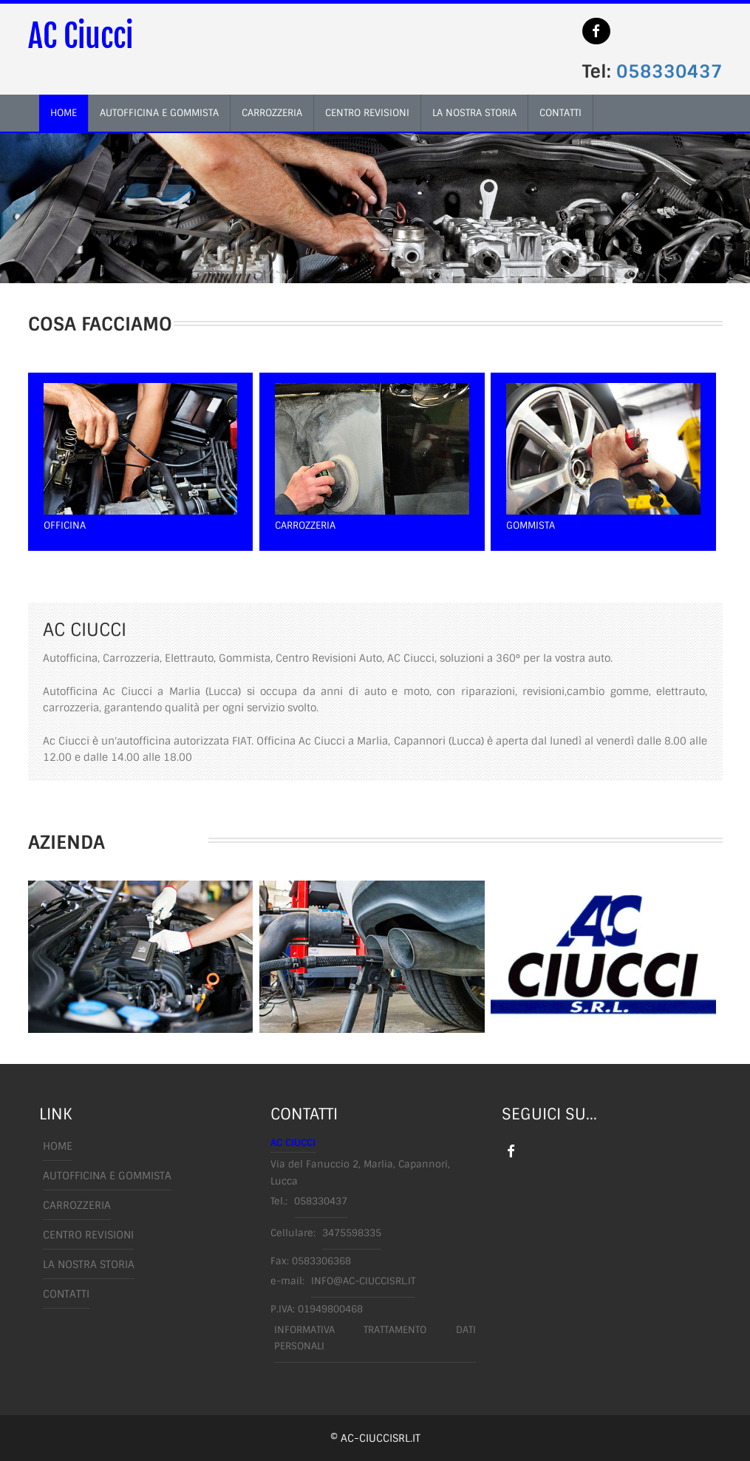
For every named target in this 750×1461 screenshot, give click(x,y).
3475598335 (351, 1233)
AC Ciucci (80, 36)
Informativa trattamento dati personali (375, 1338)
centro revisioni (367, 112)
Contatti (66, 1294)
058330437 (669, 71)
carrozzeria (272, 112)
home (63, 112)
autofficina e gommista (159, 112)
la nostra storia (474, 112)
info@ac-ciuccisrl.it (363, 1281)
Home (57, 1146)
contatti (560, 112)
